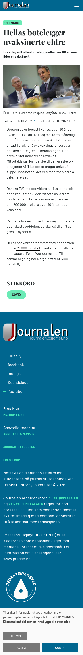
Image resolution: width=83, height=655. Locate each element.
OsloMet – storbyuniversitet (27, 484)
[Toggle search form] (77, 5)
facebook (16, 364)
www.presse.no (17, 558)
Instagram (17, 373)
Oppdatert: (44, 121)
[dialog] (41, 631)
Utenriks (12, 23)
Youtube (15, 391)
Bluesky (14, 355)
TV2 (58, 140)
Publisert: (10, 121)
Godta (60, 647)
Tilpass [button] (15, 636)
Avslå (21, 647)
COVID (16, 295)
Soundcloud (18, 382)
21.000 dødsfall (28, 248)
